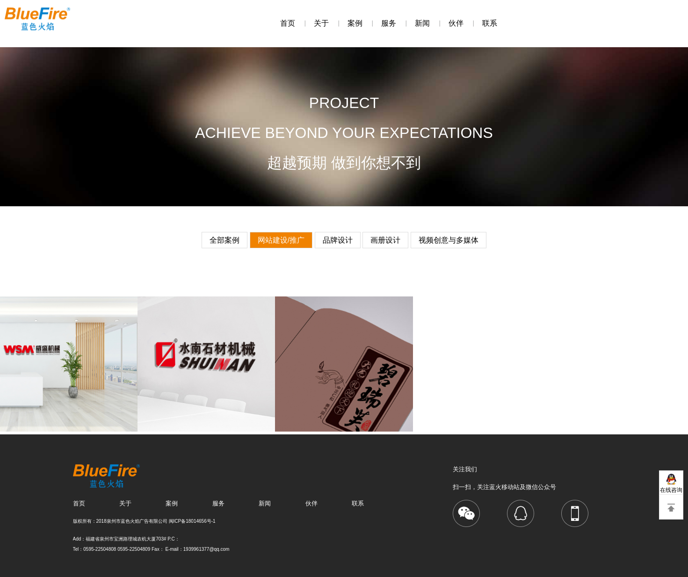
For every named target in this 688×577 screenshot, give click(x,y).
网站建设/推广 (281, 240)
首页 (287, 23)
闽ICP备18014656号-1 (192, 521)
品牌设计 (338, 240)
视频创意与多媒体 (448, 240)
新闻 (422, 23)
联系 (489, 23)
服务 (388, 23)
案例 (355, 23)
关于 (321, 23)
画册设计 (385, 240)
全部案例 (224, 240)
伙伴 (456, 23)
